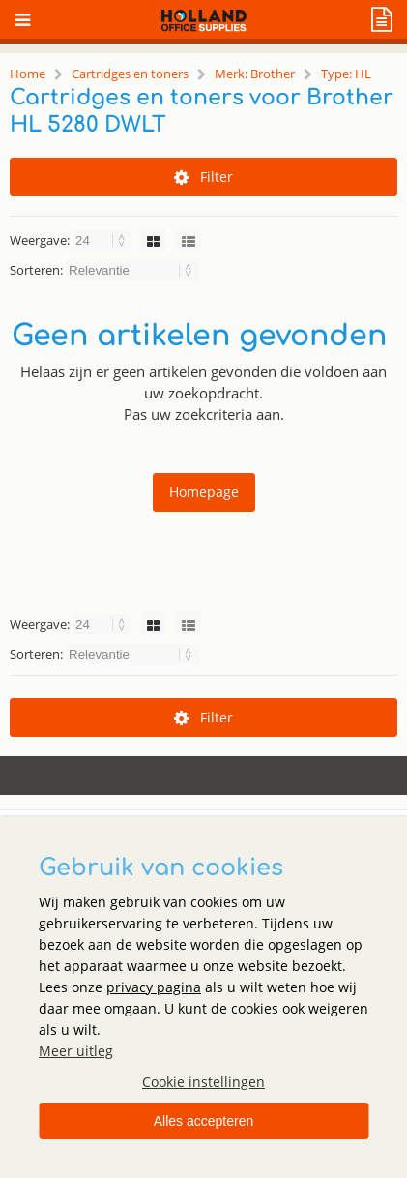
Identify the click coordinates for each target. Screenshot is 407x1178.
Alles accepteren (204, 1121)
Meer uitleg (76, 1051)
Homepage (204, 492)
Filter (203, 177)
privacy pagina (153, 987)
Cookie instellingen (203, 1082)
